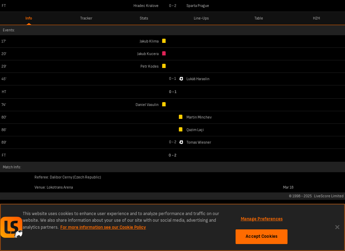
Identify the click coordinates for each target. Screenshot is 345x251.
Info (28, 18)
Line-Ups (201, 18)
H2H (316, 18)
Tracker (86, 18)
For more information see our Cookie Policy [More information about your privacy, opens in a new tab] (103, 227)
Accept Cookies (261, 236)
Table (258, 18)
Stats (144, 18)
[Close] (337, 227)
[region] (172, 227)
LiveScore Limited (329, 196)
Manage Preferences (262, 219)
